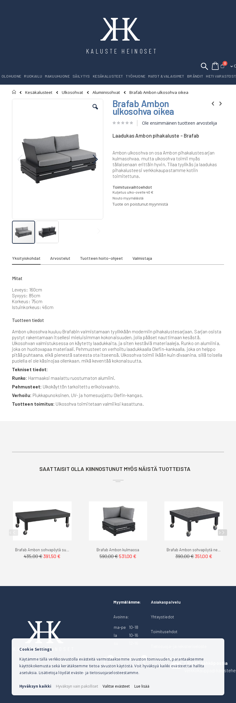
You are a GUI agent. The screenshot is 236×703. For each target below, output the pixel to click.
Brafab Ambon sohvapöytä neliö (194, 549)
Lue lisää (141, 686)
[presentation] (222, 532)
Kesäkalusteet (38, 92)
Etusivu (14, 92)
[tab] (31, 259)
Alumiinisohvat (106, 92)
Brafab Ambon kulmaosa (117, 549)
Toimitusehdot (164, 631)
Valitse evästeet (116, 686)
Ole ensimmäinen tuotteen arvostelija (179, 123)
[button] (95, 111)
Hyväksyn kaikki (35, 686)
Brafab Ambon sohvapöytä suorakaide (42, 549)
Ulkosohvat (72, 92)
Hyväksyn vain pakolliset (77, 686)
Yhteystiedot (162, 616)
